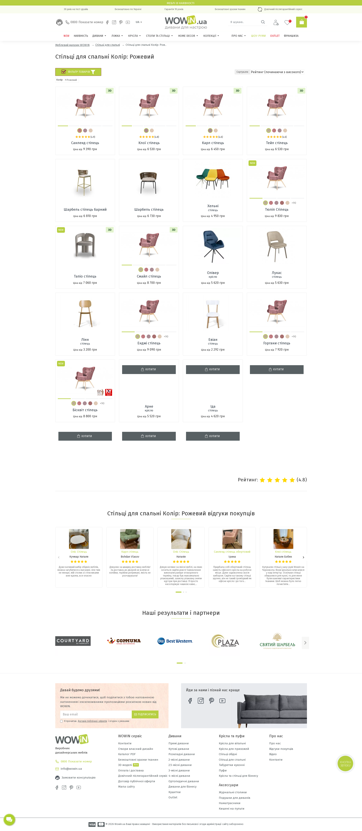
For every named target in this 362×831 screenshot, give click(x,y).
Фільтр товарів (81, 72)
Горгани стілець (276, 343)
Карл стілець (213, 143)
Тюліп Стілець (276, 209)
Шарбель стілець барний (85, 209)
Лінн (85, 341)
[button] (256, 198)
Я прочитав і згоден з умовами (94, 721)
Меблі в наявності (181, 3)
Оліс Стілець (79, 551)
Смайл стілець (149, 276)
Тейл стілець (277, 143)
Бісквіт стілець (85, 410)
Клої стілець (149, 143)
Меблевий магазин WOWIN (72, 45)
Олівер (213, 275)
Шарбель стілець (149, 209)
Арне (149, 408)
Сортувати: (256, 72)
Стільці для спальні (107, 45)
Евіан (213, 341)
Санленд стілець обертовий (232, 551)
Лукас (277, 275)
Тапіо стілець (85, 276)
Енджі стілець (148, 343)
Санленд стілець (85, 143)
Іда (213, 408)
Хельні (212, 208)
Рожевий (70, 80)
